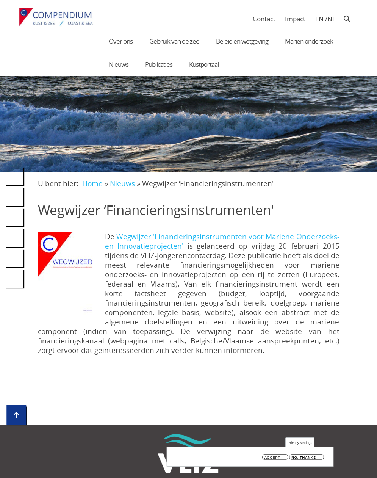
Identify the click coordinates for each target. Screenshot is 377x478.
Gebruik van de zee (174, 41)
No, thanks (303, 458)
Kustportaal (204, 64)
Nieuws (118, 64)
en (319, 18)
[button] (67, 273)
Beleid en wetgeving (242, 41)
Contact (264, 18)
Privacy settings (300, 444)
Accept (272, 458)
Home (92, 183)
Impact (295, 18)
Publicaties (158, 64)
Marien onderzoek (309, 41)
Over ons (121, 41)
